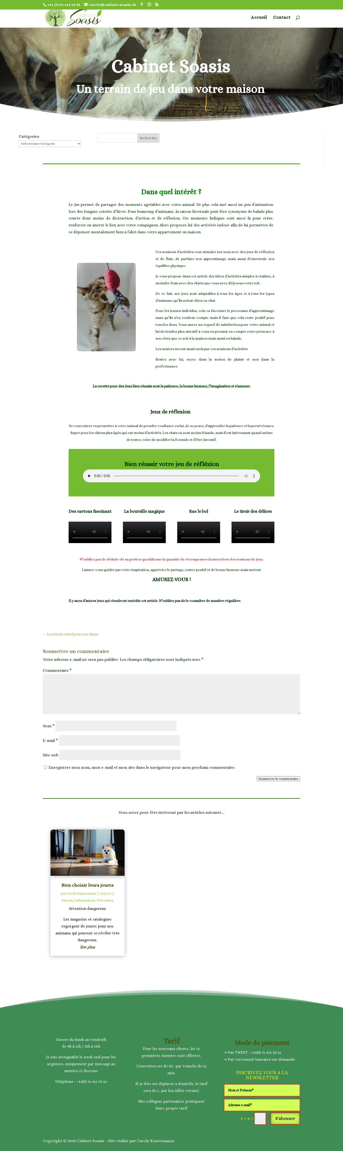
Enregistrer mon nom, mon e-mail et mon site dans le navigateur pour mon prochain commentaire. (142, 767)
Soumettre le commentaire (278, 778)
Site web (50, 755)
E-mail (50, 740)
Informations (85, 900)
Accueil (259, 18)
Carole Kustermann (81, 893)
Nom (49, 726)
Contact (282, 18)
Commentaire (57, 670)
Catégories (29, 136)
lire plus (87, 947)
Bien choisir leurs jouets (87, 885)
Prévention (105, 900)
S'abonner (285, 1118)
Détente (67, 900)
